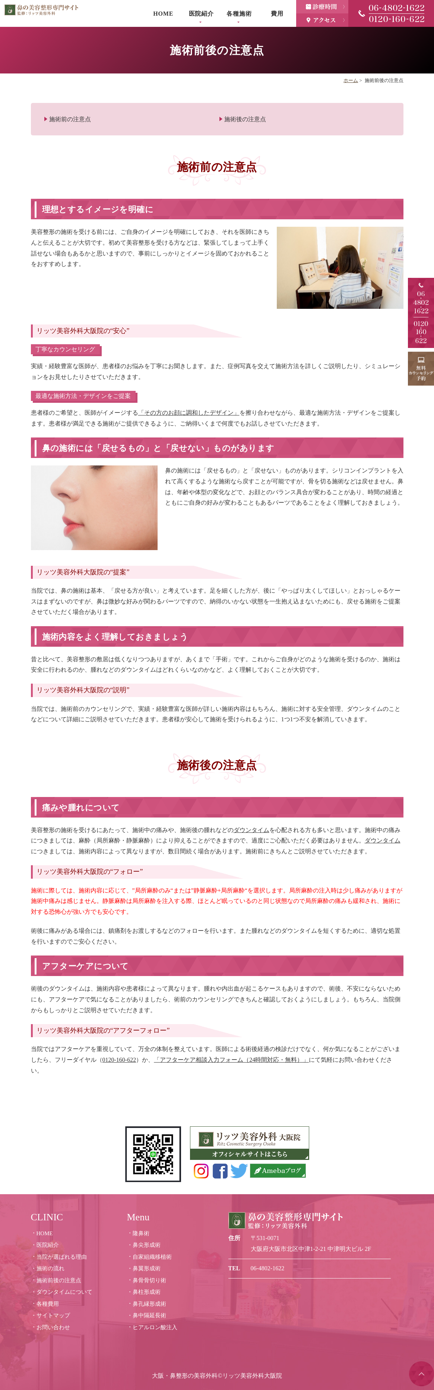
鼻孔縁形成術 (149, 1304)
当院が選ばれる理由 (62, 1257)
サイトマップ (53, 1315)
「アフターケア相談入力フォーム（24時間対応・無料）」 (231, 1060)
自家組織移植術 (152, 1257)
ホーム (350, 80)
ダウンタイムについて (64, 1292)
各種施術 (238, 13)
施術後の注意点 (245, 119)
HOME (163, 13)
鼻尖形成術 (147, 1245)
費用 (277, 13)
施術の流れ (50, 1268)
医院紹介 (201, 13)
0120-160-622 (119, 1060)
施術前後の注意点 (59, 1280)
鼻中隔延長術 (149, 1315)
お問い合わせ (53, 1327)
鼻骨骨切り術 (149, 1280)
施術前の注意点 (70, 119)
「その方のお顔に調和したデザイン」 (189, 413)
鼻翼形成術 (147, 1268)
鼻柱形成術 (147, 1292)
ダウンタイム (251, 830)
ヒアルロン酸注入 (155, 1327)
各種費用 (48, 1304)
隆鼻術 (141, 1233)
